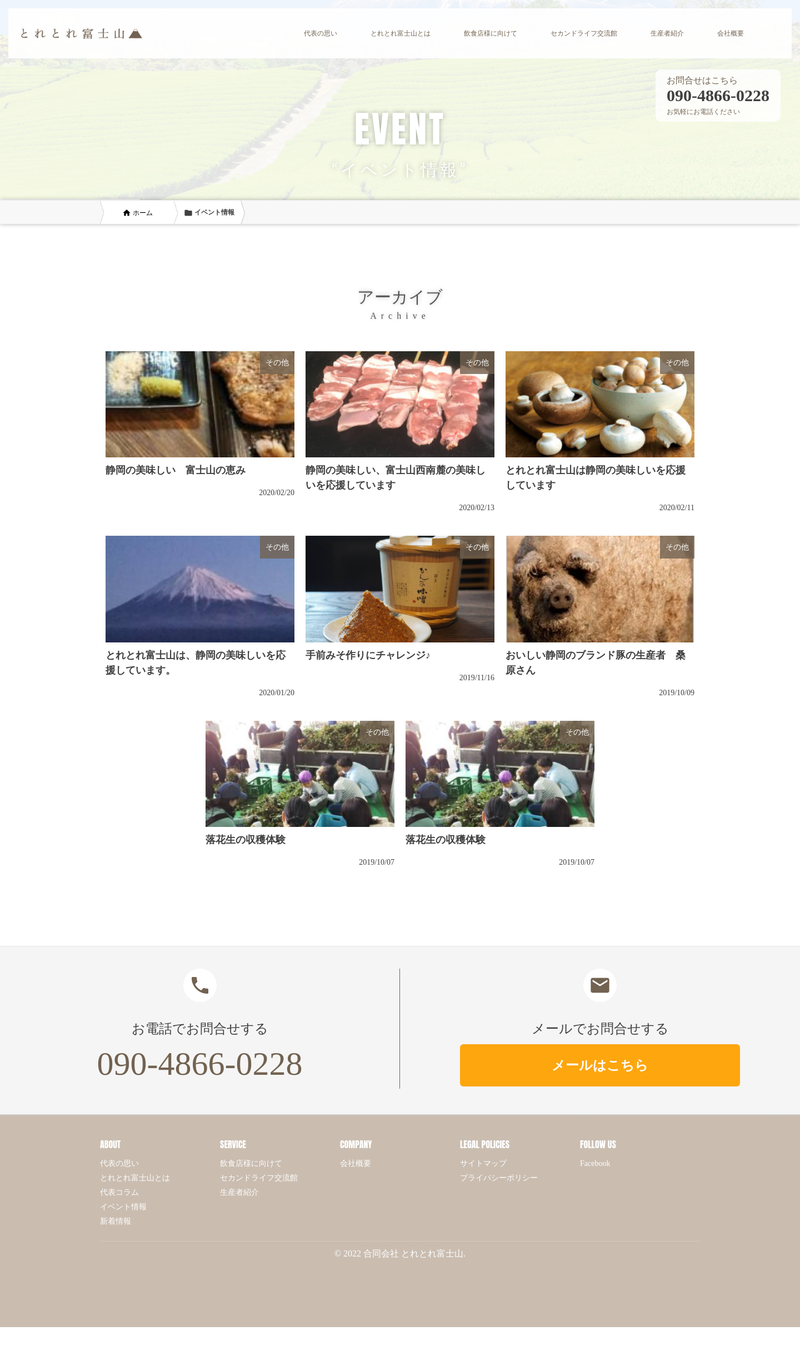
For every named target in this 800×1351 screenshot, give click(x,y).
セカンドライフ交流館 (259, 1178)
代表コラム (119, 1192)
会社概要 (355, 1163)
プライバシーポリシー (499, 1178)
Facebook (595, 1163)
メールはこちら (600, 1065)
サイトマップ (483, 1163)
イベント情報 (123, 1207)
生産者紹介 (239, 1192)
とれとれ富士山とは (135, 1178)
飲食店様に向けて (251, 1163)
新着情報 (115, 1221)
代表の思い (119, 1163)
